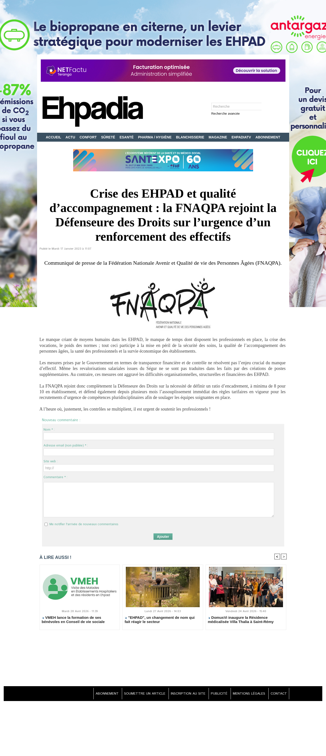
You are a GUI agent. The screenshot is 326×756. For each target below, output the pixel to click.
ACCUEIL (54, 137)
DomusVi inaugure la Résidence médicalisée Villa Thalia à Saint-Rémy (241, 620)
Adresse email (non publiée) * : (65, 445)
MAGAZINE (218, 137)
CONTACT (278, 694)
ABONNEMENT (267, 137)
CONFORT (89, 137)
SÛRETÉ (108, 137)
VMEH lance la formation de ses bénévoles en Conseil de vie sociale (73, 620)
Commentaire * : (55, 477)
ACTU (70, 137)
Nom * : (49, 429)
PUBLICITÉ (217, 694)
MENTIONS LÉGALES (247, 694)
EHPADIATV (242, 137)
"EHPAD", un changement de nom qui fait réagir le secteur (160, 620)
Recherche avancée (225, 114)
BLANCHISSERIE (190, 137)
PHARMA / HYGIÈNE (155, 137)
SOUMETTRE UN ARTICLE (139, 694)
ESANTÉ (127, 137)
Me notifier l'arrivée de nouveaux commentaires (83, 524)
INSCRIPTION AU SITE (184, 694)
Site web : (50, 461)
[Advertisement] (163, 659)
